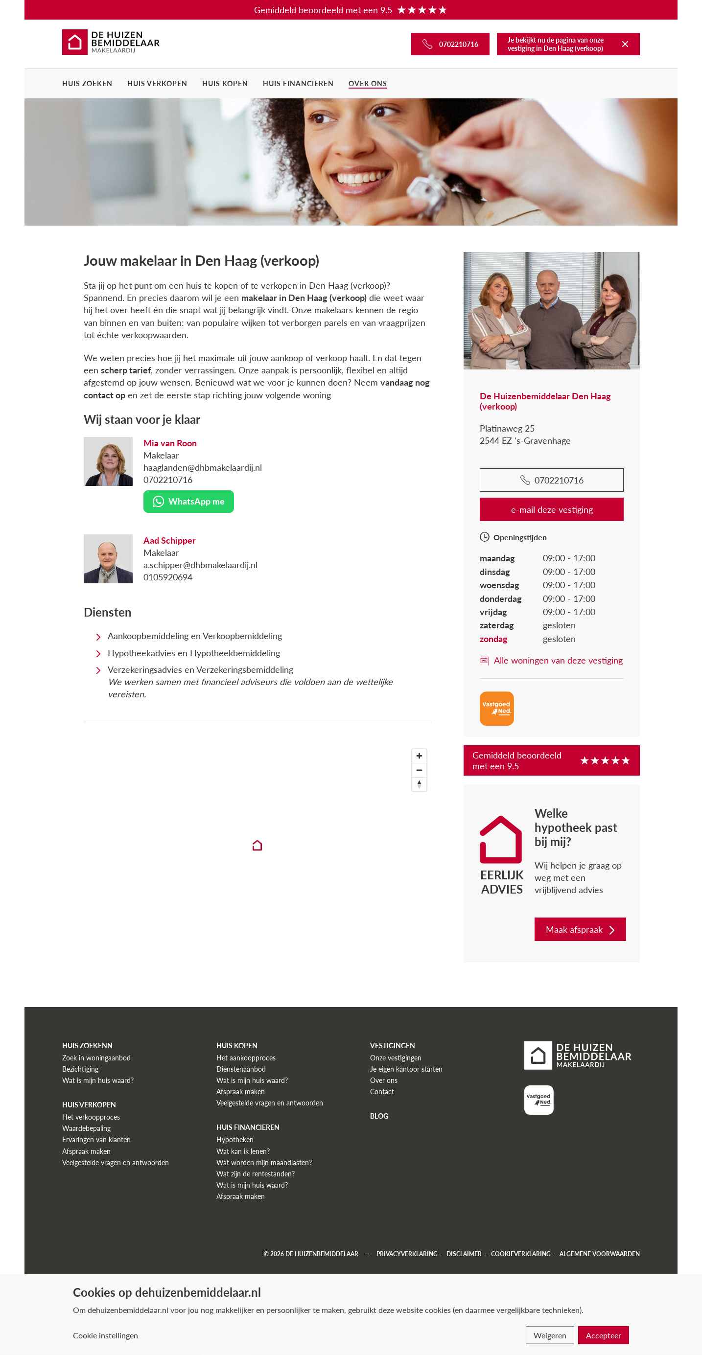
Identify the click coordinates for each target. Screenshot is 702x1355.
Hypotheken (235, 1139)
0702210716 (167, 479)
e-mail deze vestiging (552, 509)
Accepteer (603, 1335)
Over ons (368, 83)
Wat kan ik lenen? (243, 1151)
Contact (382, 1091)
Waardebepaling (86, 1128)
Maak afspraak (581, 929)
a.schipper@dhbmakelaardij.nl (200, 564)
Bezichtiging (80, 1069)
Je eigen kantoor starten (406, 1069)
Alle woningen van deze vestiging (551, 660)
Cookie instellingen (105, 1335)
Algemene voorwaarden (600, 1254)
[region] (257, 854)
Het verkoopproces (91, 1117)
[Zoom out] (419, 770)
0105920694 (167, 577)
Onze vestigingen (395, 1058)
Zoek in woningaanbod (96, 1058)
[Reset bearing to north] (419, 784)
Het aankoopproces (246, 1058)
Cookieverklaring (521, 1254)
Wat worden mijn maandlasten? (264, 1162)
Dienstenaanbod (241, 1069)
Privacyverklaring (407, 1254)
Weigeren (550, 1335)
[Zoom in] (419, 756)
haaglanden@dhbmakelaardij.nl (202, 467)
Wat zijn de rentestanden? (255, 1174)
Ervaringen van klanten (96, 1139)
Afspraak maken (86, 1151)
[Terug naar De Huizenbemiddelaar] (625, 44)
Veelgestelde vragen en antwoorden (115, 1162)
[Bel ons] (450, 44)
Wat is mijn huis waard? (98, 1080)
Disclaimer (464, 1254)
